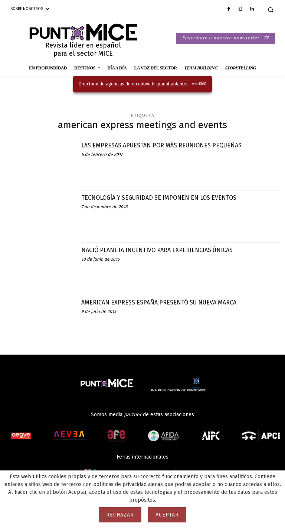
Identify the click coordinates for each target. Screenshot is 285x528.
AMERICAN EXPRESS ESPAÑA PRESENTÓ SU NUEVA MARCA (167, 302)
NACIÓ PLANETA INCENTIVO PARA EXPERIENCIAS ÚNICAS (166, 250)
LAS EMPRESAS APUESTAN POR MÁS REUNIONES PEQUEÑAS (171, 145)
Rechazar (120, 515)
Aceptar (167, 515)
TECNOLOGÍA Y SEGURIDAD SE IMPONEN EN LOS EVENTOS (168, 197)
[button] (270, 9)
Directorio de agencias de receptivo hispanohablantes (134, 84)
